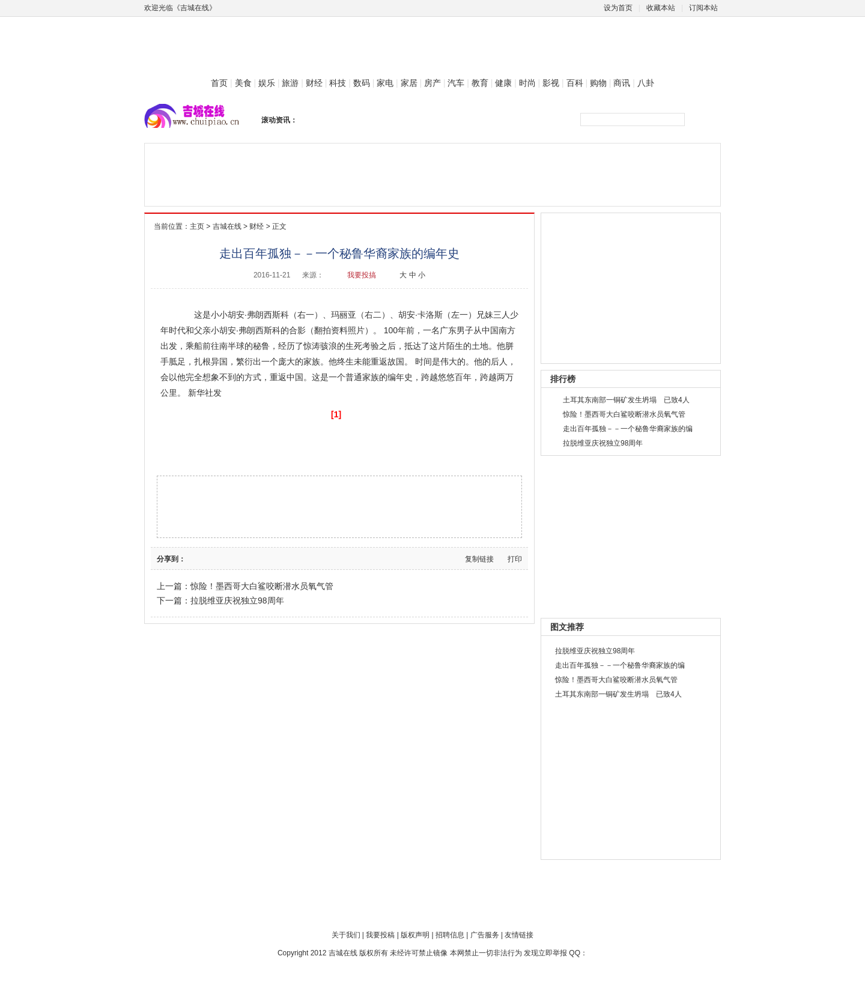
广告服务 (484, 935)
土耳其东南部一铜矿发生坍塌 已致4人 (626, 400)
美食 (243, 83)
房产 (432, 83)
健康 (503, 83)
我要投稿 (380, 935)
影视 (550, 83)
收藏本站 (660, 8)
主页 (197, 226)
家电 (385, 83)
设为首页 (618, 8)
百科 (574, 83)
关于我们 (346, 935)
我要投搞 (361, 275)
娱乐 (266, 83)
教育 (480, 83)
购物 (598, 83)
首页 (219, 83)
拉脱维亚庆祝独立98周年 (237, 600)
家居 (409, 83)
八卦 (645, 83)
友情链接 (519, 935)
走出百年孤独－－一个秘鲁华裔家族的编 (628, 429)
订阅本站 (703, 8)
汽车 (456, 83)
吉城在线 (227, 226)
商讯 (621, 83)
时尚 (527, 83)
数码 (361, 83)
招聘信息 (450, 935)
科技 (337, 83)
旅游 (290, 83)
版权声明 (415, 935)
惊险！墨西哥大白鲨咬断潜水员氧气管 (261, 586)
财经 (314, 83)
